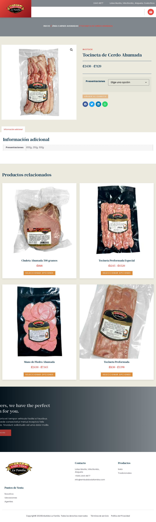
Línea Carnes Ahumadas (65, 26)
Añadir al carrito (95, 96)
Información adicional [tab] (13, 129)
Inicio (46, 26)
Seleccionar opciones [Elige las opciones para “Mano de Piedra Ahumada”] (39, 374)
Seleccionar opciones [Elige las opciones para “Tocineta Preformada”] (117, 374)
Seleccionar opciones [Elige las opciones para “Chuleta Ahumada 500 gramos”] (39, 273)
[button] (140, 10)
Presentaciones (95, 81)
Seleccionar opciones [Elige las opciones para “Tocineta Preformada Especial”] (117, 273)
